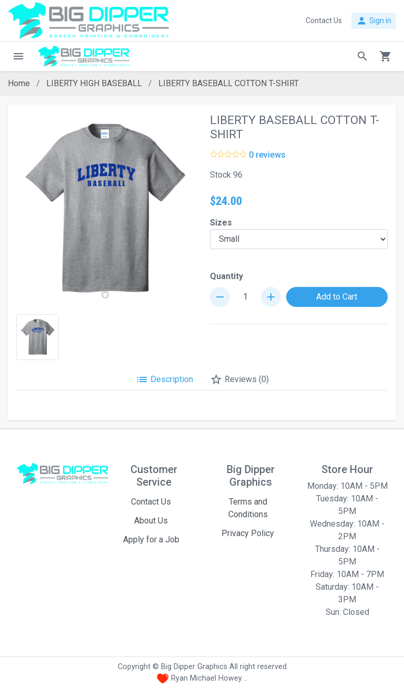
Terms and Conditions (248, 508)
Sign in (373, 20)
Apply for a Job (151, 540)
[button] (105, 295)
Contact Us (151, 502)
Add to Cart (336, 297)
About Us (151, 521)
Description (164, 379)
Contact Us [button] (324, 20)
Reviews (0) (239, 379)
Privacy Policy (247, 533)
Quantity (226, 276)
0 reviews (267, 155)
